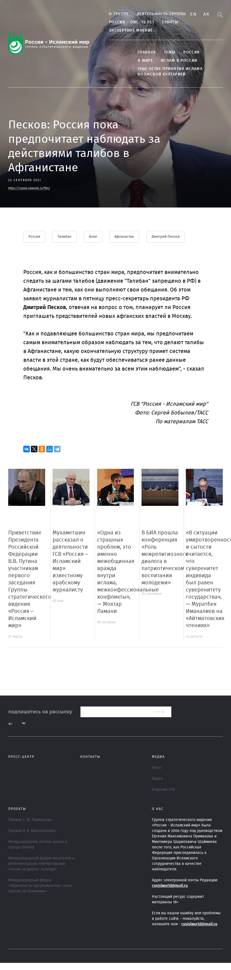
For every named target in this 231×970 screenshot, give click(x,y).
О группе (116, 14)
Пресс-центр (21, 756)
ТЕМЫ (167, 52)
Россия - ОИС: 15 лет (129, 22)
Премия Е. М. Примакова (30, 820)
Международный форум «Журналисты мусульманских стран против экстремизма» (40, 885)
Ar (206, 14)
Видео (157, 779)
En (193, 14)
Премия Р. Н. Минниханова (32, 831)
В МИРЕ (143, 61)
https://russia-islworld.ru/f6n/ (29, 188)
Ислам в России (177, 61)
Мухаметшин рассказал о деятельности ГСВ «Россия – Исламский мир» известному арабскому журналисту (70, 561)
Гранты (168, 22)
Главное (144, 52)
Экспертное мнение (129, 30)
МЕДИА (158, 756)
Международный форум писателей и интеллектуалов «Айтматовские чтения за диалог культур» (41, 863)
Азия (93, 237)
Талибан (65, 237)
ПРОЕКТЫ (17, 809)
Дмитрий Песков (166, 237)
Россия (189, 52)
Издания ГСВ (163, 790)
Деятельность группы (159, 14)
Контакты (90, 756)
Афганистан (124, 237)
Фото (156, 768)
